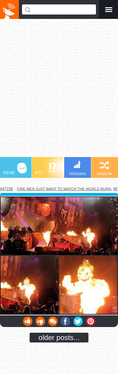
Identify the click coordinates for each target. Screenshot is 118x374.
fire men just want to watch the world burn (64, 189)
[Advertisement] (59, 91)
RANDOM (104, 168)
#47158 (6, 189)
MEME (15, 169)
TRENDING (77, 168)
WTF (45, 169)
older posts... (59, 337)
